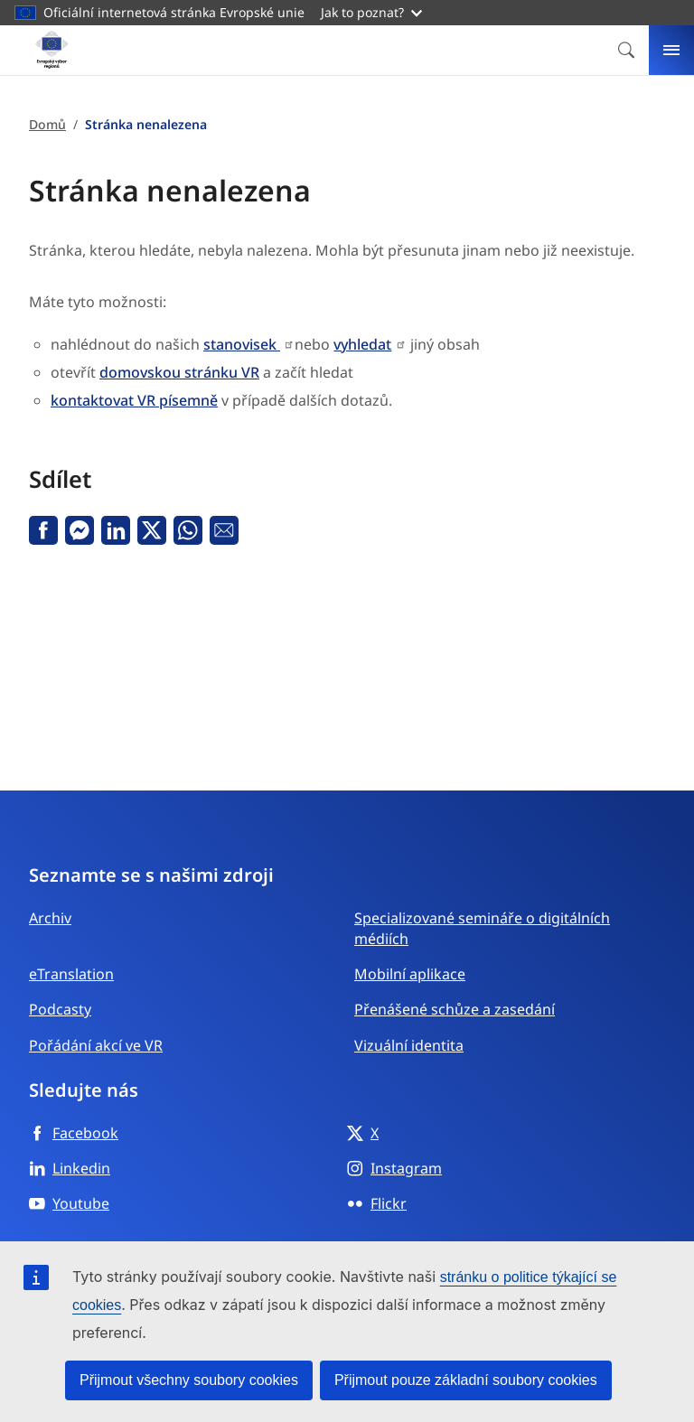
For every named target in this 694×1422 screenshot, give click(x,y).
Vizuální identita (409, 1045)
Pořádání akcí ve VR (96, 1045)
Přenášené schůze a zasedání (454, 1009)
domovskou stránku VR (179, 372)
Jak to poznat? (371, 12)
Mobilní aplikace (409, 974)
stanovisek (241, 344)
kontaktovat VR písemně (134, 400)
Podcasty (60, 1009)
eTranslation (71, 974)
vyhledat (362, 344)
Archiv (50, 918)
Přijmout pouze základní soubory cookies (465, 1380)
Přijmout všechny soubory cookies (189, 1380)
